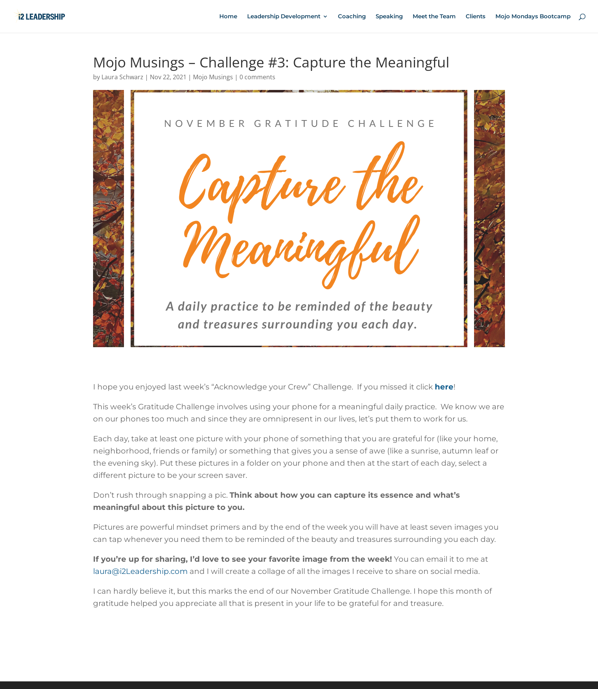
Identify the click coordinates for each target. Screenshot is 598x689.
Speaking (389, 17)
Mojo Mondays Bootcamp (533, 17)
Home (228, 17)
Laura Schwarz (122, 77)
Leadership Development (283, 17)
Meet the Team (434, 17)
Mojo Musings (213, 77)
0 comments (257, 77)
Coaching (352, 17)
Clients (475, 17)
